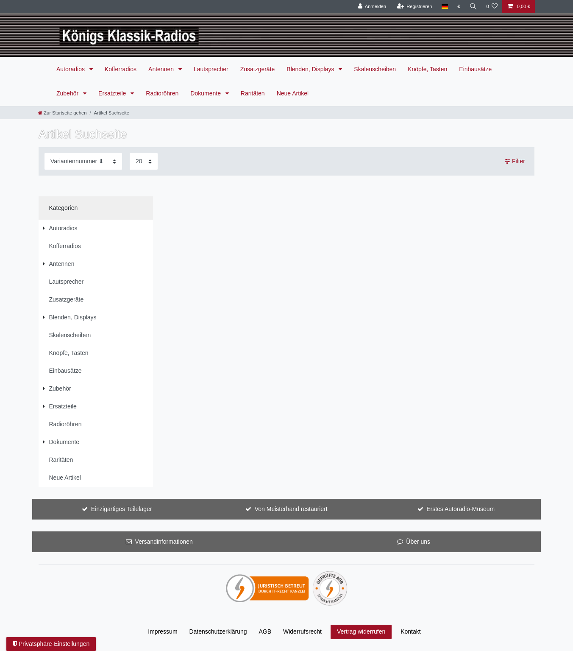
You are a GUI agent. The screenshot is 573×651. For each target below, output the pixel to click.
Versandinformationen (164, 541)
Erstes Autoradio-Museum (460, 509)
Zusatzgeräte (257, 69)
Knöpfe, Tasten (427, 69)
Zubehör (68, 93)
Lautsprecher (211, 69)
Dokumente (206, 93)
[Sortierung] (83, 161)
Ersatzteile (113, 93)
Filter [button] (515, 161)
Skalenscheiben (375, 69)
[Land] (444, 6)
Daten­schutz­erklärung (218, 631)
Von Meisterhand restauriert (291, 509)
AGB (265, 631)
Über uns (418, 541)
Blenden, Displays (311, 69)
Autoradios (71, 69)
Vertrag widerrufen (361, 631)
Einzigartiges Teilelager (121, 509)
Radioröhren (162, 93)
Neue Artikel (293, 93)
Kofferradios (120, 69)
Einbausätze (475, 69)
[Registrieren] (414, 6)
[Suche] (473, 6)
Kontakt (410, 631)
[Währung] (459, 6)
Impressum (162, 631)
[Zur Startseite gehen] (62, 112)
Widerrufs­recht (302, 631)
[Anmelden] (372, 6)
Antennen (161, 69)
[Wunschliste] (491, 6)
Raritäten (253, 93)
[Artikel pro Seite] (144, 161)
